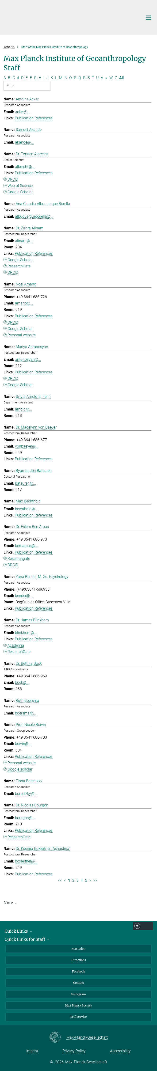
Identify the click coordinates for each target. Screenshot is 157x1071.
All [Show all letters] (121, 78)
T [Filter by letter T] (93, 78)
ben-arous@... (26, 545)
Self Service (78, 1016)
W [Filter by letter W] (111, 78)
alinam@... (24, 241)
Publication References (34, 118)
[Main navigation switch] (148, 18)
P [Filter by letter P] (75, 78)
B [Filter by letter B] (9, 78)
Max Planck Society (78, 1005)
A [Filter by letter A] (5, 78)
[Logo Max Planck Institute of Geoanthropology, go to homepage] (70, 17)
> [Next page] (90, 880)
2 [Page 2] (73, 880)
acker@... (22, 112)
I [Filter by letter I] (43, 78)
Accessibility (120, 1051)
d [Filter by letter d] (18, 78)
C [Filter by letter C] (13, 78)
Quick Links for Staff (27, 939)
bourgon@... (25, 818)
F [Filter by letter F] (31, 78)
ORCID (13, 179)
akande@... (24, 142)
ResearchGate (19, 266)
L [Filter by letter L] (56, 78)
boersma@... (25, 713)
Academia (16, 645)
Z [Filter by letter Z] (116, 78)
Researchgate (19, 558)
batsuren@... (25, 483)
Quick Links (19, 931)
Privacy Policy (74, 1051)
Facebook (78, 971)
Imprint (32, 1051)
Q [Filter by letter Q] (79, 78)
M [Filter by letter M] (60, 78)
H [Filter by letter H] (40, 78)
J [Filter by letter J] (47, 78)
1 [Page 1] (69, 880)
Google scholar (20, 769)
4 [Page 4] (82, 880)
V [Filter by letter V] (102, 78)
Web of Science (20, 185)
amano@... (24, 303)
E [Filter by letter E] (27, 78)
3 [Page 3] (78, 880)
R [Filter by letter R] (84, 78)
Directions (78, 960)
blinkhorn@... (26, 632)
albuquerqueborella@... (34, 216)
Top (147, 926)
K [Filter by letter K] (52, 78)
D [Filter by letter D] (22, 78)
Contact (78, 982)
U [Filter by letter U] (97, 78)
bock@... (22, 682)
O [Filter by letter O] (70, 78)
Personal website (22, 335)
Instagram (78, 994)
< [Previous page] (65, 880)
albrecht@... (25, 166)
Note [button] (11, 902)
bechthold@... (26, 509)
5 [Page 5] (86, 880)
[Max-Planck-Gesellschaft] (57, 1037)
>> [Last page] (95, 880)
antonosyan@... (28, 359)
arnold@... (23, 409)
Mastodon (78, 948)
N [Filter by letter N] (66, 78)
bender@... (24, 595)
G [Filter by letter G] (35, 78)
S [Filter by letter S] (89, 78)
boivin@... (23, 743)
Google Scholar (20, 192)
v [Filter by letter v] (106, 78)
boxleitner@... (26, 861)
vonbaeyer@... (26, 446)
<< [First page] (60, 880)
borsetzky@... (26, 793)
